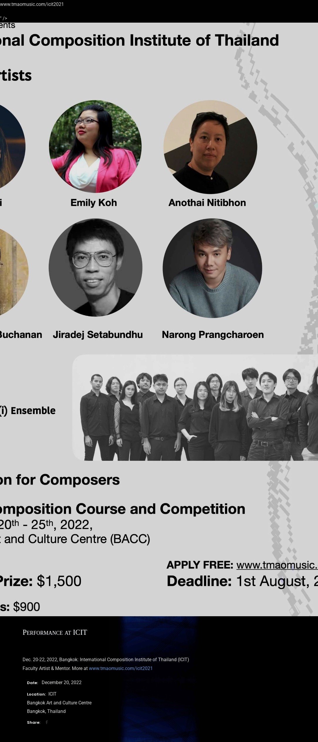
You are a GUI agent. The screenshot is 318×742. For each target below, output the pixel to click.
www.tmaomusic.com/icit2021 (121, 668)
